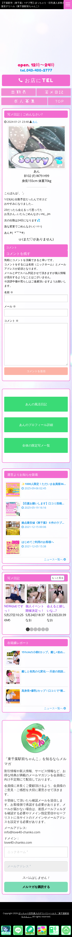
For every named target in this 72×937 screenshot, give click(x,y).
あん (35, 122)
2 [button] (31, 630)
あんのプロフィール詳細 (36, 425)
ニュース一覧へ (55, 559)
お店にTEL (36, 80)
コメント (11, 320)
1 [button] (27, 630)
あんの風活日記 (36, 404)
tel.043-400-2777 (36, 70)
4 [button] (39, 630)
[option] (15, 602)
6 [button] (47, 630)
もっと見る (57, 577)
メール (10, 306)
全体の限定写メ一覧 (36, 445)
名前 (8, 292)
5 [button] (43, 630)
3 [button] (35, 630)
